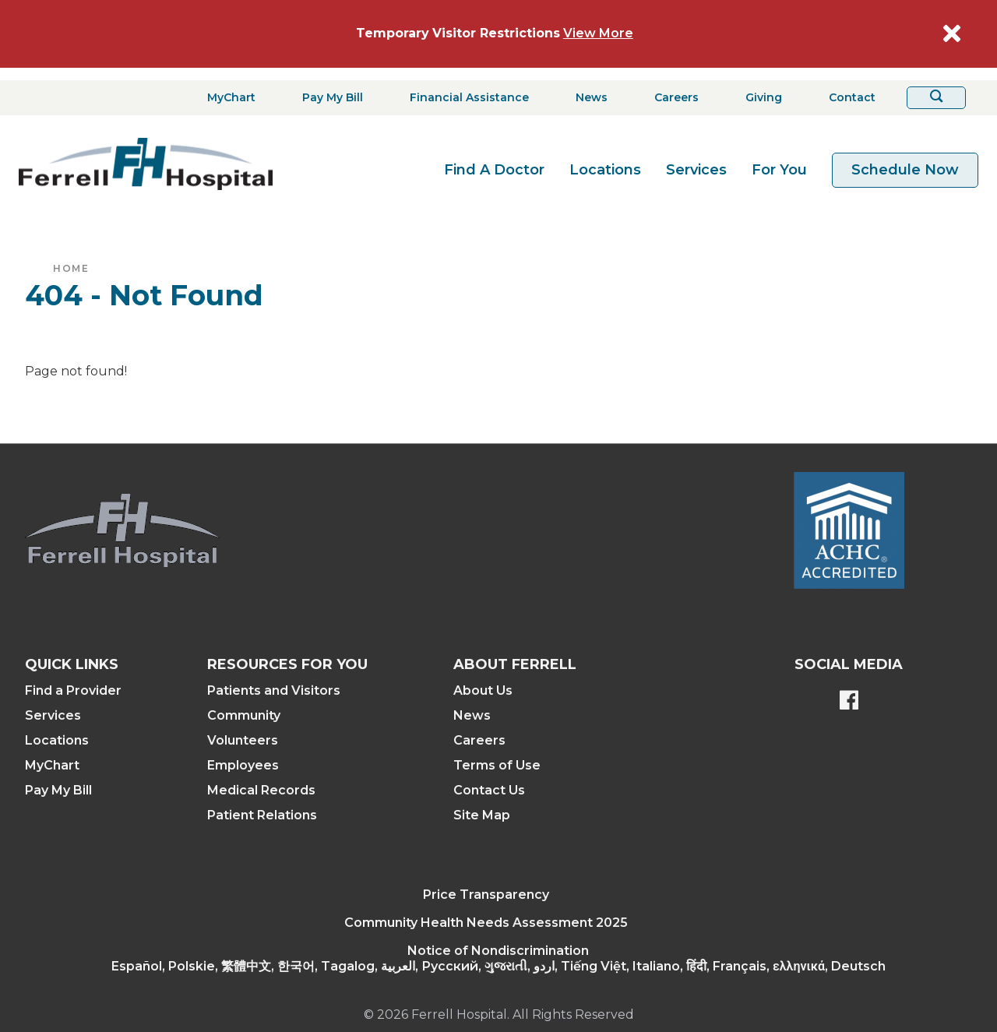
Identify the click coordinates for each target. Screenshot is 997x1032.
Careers (479, 740)
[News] (587, 97)
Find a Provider (73, 690)
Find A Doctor (494, 169)
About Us (483, 690)
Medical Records (261, 790)
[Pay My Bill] (328, 97)
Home (71, 268)
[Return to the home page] (146, 164)
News (472, 715)
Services (696, 169)
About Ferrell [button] (514, 664)
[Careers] (671, 97)
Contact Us (489, 790)
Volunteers (242, 740)
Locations (605, 169)
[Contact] (847, 97)
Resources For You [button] (287, 664)
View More (598, 33)
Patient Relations (262, 815)
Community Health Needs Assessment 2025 (486, 922)
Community (243, 715)
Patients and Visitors (273, 690)
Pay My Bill (58, 790)
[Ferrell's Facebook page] (849, 702)
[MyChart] (226, 97)
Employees (243, 765)
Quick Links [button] (71, 664)
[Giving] (759, 97)
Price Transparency (486, 894)
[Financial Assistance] (465, 97)
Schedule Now (905, 169)
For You (779, 169)
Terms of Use (497, 765)
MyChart (52, 765)
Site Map (481, 815)
